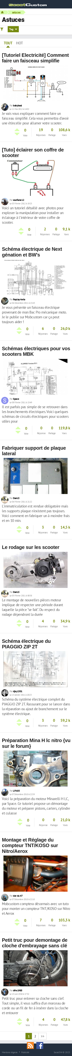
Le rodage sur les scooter (30, 547)
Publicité (25, 1052)
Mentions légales (9, 1052)
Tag (13, 29)
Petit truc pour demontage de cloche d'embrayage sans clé (34, 942)
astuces (16, 12)
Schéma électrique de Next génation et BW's (32, 251)
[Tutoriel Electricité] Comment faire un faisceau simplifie (35, 57)
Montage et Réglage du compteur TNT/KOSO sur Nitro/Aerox (30, 845)
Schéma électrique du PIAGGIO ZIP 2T (26, 643)
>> (42, 1036)
